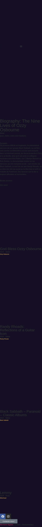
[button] (21, 46)
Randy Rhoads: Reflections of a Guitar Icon (17, 330)
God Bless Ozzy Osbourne (21, 249)
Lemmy (6, 493)
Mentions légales (6, 525)
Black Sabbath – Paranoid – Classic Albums (20, 413)
